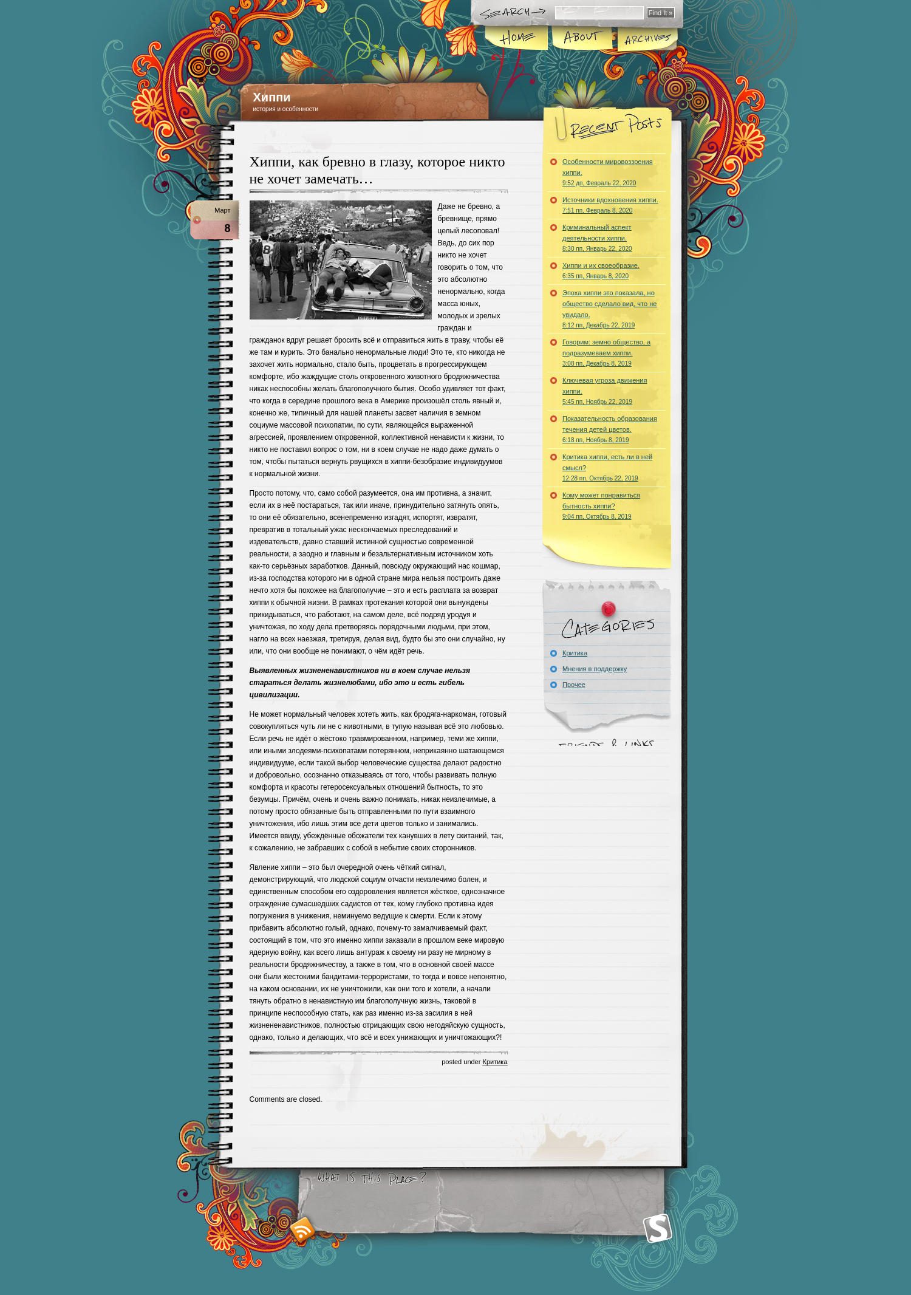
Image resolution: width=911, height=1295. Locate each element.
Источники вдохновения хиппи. (610, 205)
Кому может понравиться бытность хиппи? (601, 505)
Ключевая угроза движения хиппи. (604, 391)
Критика (494, 1061)
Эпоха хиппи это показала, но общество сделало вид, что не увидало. (609, 309)
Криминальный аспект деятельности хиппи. (597, 238)
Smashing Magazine (658, 1228)
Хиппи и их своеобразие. (601, 270)
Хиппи (272, 97)
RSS (302, 1229)
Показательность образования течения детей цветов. (609, 429)
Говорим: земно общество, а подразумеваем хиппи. (606, 352)
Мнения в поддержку (594, 668)
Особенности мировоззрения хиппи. (607, 172)
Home (517, 39)
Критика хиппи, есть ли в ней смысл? (607, 467)
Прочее (573, 684)
